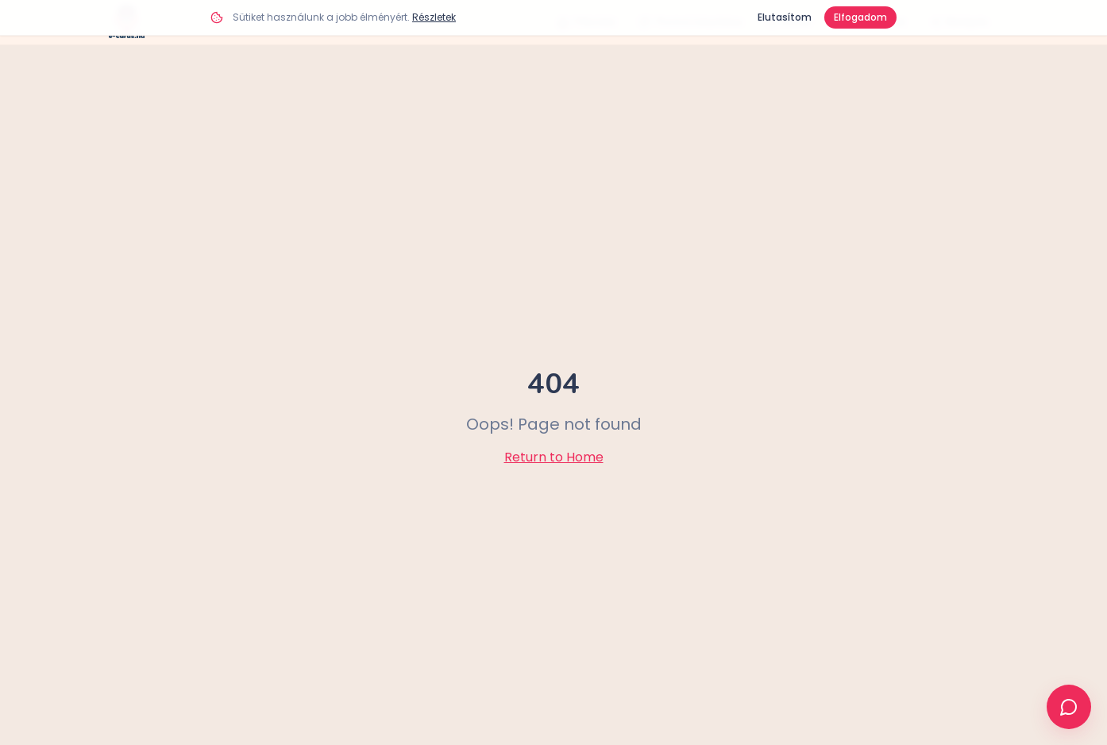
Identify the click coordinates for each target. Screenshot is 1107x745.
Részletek (434, 17)
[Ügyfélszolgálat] (1069, 707)
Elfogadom (860, 17)
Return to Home (554, 457)
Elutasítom (785, 17)
